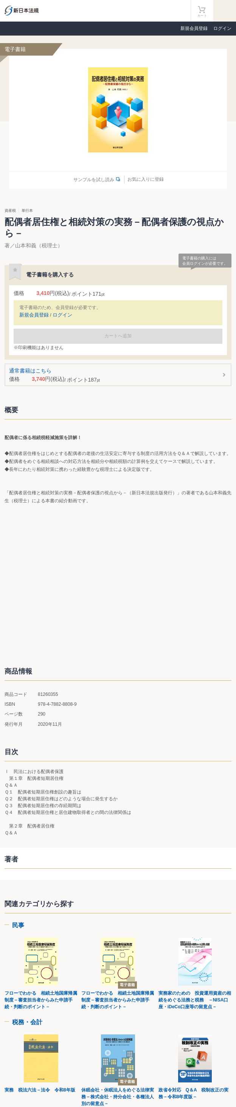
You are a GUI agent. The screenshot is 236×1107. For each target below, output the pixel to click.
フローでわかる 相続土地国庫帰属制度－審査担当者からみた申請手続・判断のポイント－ (41, 1000)
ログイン (222, 28)
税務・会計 (27, 1022)
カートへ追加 (118, 335)
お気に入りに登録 (145, 179)
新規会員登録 (194, 28)
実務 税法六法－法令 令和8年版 (40, 1090)
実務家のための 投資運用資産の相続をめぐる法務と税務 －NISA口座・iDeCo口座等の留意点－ (194, 1000)
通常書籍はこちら (118, 375)
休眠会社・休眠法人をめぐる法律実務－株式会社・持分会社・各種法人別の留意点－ (117, 1096)
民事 (18, 925)
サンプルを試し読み (93, 179)
